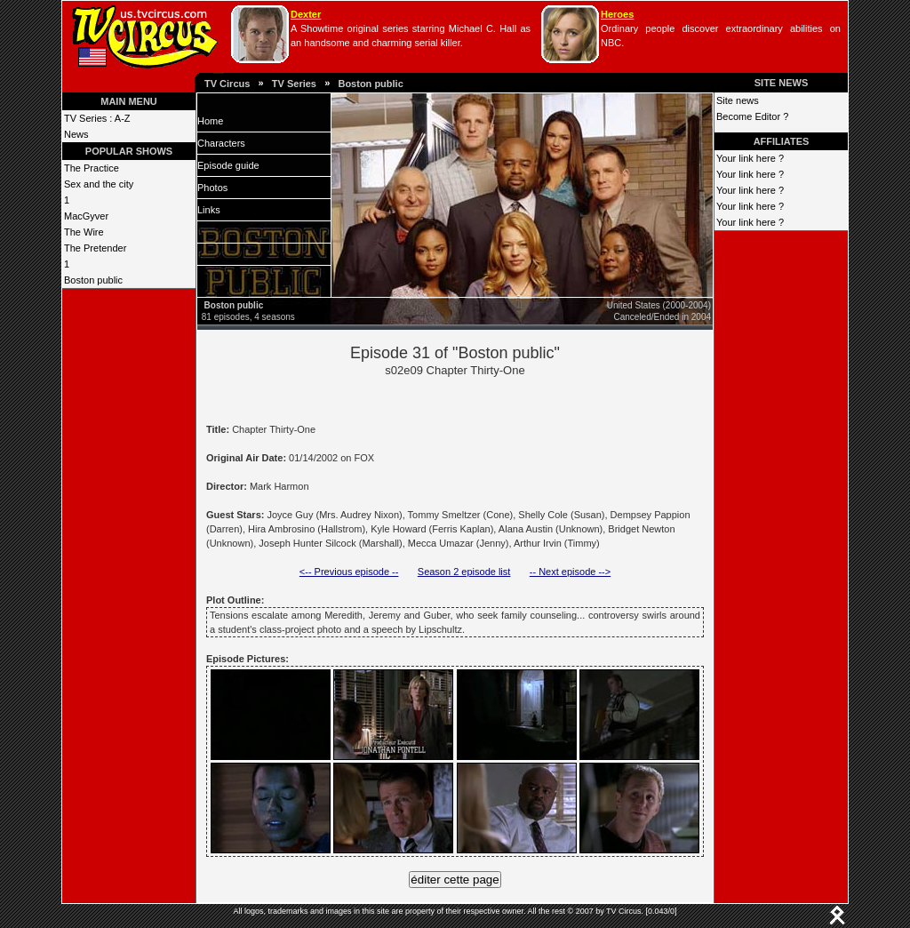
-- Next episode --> (570, 571)
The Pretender (95, 248)
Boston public (370, 83)
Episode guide (228, 165)
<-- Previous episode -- (349, 571)
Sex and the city (98, 184)
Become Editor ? (752, 116)
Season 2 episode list (464, 571)
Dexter (306, 14)
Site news (737, 100)
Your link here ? (750, 158)
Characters (221, 143)
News (76, 134)
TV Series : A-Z (97, 118)
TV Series (294, 83)
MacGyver (86, 216)
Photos (212, 187)
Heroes (617, 14)
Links (208, 209)
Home (210, 121)
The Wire (84, 232)
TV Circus (227, 83)
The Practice (91, 168)
